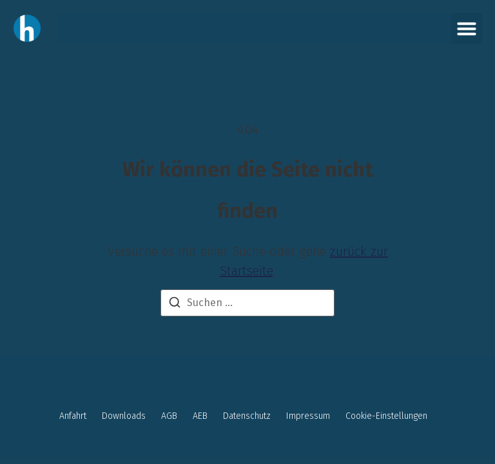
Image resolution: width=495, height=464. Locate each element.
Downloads (124, 416)
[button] (466, 28)
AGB (169, 416)
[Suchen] (174, 304)
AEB (200, 416)
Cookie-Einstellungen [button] (386, 416)
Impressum (308, 416)
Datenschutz (247, 416)
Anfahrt (72, 416)
